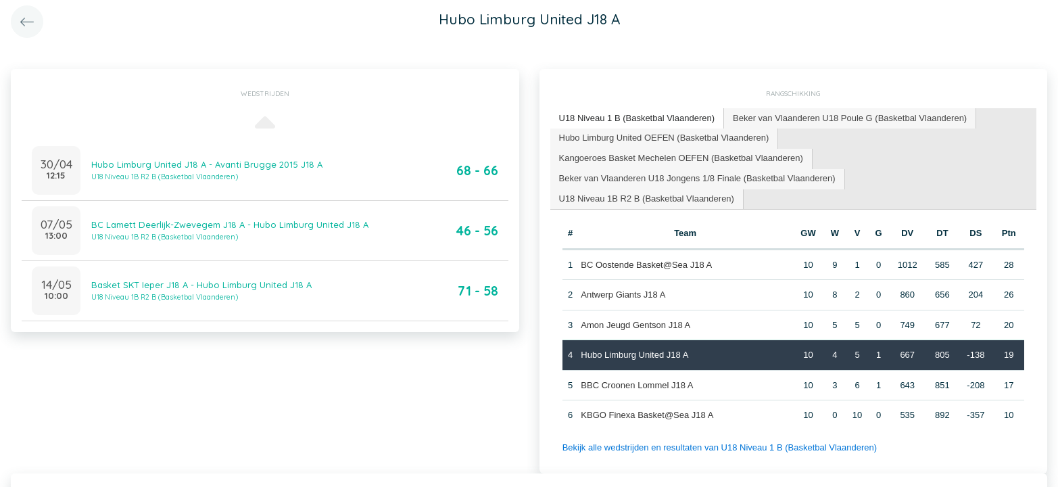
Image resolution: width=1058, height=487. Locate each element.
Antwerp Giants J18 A (623, 294)
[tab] (637, 118)
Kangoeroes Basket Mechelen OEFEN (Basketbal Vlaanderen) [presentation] (681, 158)
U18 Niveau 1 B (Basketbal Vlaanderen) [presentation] (637, 118)
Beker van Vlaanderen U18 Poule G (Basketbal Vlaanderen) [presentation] (850, 118)
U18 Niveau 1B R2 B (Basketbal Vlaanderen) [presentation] (646, 198)
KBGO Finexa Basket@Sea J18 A (647, 415)
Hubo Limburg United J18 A (634, 355)
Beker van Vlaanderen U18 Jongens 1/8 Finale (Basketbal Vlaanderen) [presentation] (697, 178)
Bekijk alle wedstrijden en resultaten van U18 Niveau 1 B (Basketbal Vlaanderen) (719, 447)
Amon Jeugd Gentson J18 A (635, 325)
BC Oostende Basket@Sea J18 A (646, 265)
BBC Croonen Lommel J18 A (637, 385)
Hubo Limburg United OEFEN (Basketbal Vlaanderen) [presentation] (664, 138)
